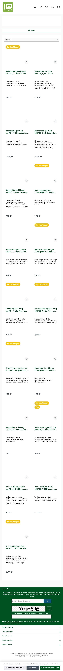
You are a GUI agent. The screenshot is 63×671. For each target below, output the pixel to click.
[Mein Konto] (52, 7)
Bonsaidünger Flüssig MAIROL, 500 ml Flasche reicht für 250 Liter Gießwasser (16, 192)
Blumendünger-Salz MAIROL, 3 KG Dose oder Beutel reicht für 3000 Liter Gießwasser (45, 132)
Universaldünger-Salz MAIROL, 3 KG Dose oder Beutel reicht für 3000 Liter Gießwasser (16, 550)
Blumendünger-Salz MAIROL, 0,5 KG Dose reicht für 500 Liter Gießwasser (43, 72)
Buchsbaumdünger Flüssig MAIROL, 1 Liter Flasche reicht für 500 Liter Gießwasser (44, 192)
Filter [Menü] (31, 30)
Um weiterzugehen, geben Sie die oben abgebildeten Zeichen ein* (32, 613)
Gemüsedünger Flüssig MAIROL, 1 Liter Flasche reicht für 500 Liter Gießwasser (16, 251)
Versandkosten (43, 653)
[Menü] (34, 7)
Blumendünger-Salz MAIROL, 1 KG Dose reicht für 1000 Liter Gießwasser (17, 132)
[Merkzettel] (46, 7)
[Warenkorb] (58, 7)
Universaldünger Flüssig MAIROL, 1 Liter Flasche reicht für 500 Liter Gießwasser (45, 430)
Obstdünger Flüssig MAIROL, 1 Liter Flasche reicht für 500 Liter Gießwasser (16, 311)
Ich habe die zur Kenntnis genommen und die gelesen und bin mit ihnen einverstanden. (31, 622)
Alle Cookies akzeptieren (50, 668)
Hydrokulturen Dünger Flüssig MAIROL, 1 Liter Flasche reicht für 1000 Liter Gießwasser (44, 251)
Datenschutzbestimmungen (20, 621)
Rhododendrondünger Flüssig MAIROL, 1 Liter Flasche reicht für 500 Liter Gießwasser (44, 371)
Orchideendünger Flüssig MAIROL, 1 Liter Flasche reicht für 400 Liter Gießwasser (45, 311)
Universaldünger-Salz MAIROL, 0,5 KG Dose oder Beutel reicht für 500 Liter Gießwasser (17, 490)
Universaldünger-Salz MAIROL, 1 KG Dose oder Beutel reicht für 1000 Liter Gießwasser (44, 490)
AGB (50, 621)
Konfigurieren (32, 668)
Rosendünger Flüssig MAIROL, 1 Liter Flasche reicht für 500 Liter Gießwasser (16, 430)
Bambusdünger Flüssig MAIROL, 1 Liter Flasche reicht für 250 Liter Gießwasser (16, 72)
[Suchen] (40, 7)
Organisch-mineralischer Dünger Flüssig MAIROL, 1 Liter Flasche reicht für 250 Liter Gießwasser (17, 371)
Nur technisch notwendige (14, 668)
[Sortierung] (31, 40)
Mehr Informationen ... (54, 664)
